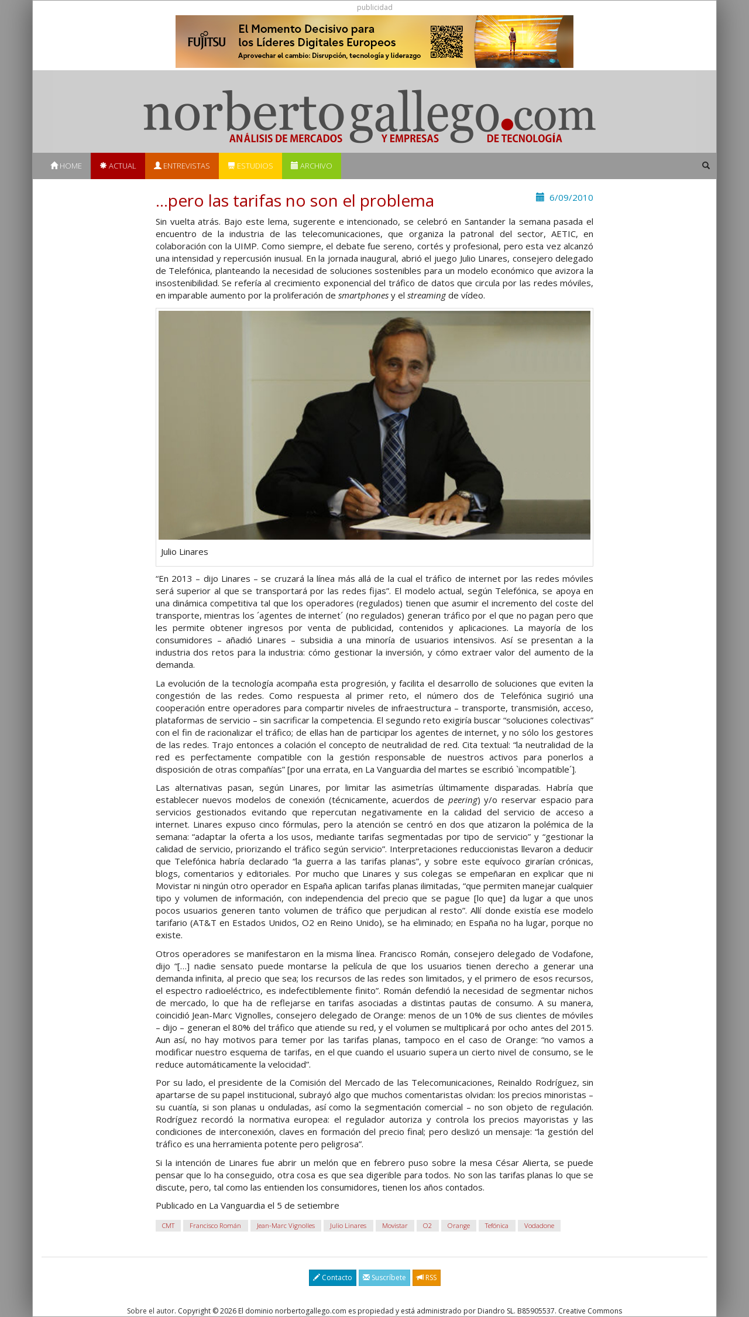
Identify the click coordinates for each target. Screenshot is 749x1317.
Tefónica (497, 1225)
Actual (117, 165)
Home (66, 165)
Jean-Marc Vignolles (286, 1225)
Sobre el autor (150, 1311)
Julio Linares (348, 1225)
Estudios (250, 165)
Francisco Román (215, 1225)
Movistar (395, 1225)
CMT (168, 1225)
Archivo (311, 165)
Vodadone (539, 1225)
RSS (427, 1277)
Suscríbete (384, 1277)
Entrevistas (182, 165)
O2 (427, 1225)
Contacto (332, 1277)
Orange (459, 1225)
